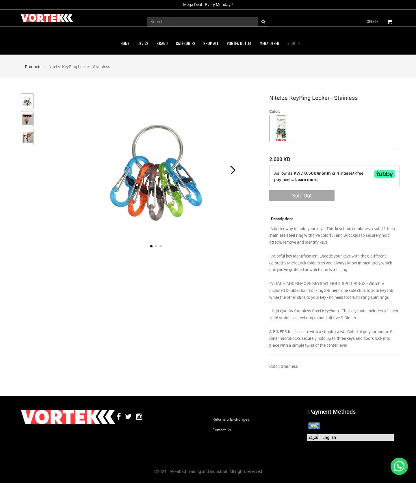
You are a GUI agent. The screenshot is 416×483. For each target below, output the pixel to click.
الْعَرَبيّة (314, 437)
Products (33, 66)
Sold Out (302, 195)
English (329, 437)
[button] (231, 170)
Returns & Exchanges (230, 419)
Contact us (221, 430)
